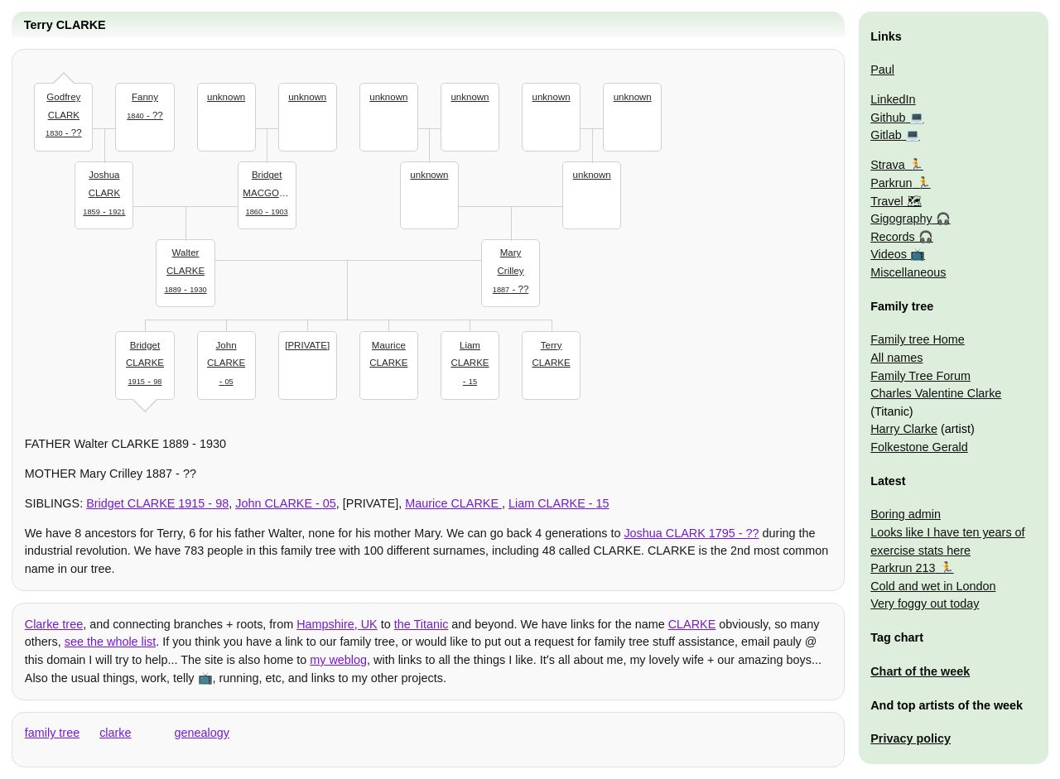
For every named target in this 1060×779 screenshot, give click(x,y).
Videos (888, 254)
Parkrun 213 (902, 568)
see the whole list (110, 641)
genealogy (202, 732)
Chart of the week (920, 671)
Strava (887, 164)
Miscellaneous (908, 272)
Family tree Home (917, 339)
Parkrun (891, 183)
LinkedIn (892, 99)
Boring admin (905, 514)
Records (892, 236)
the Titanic (421, 624)
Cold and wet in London (932, 586)
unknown (226, 97)
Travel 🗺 (895, 201)
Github (887, 117)
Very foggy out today (924, 603)
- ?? (64, 113)
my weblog (338, 659)
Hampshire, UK (337, 624)
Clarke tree (54, 624)
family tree (52, 732)
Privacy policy (910, 738)
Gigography (901, 218)
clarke (115, 732)
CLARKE (692, 624)
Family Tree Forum (920, 375)
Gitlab (886, 135)
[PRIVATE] (307, 345)
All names (896, 357)
